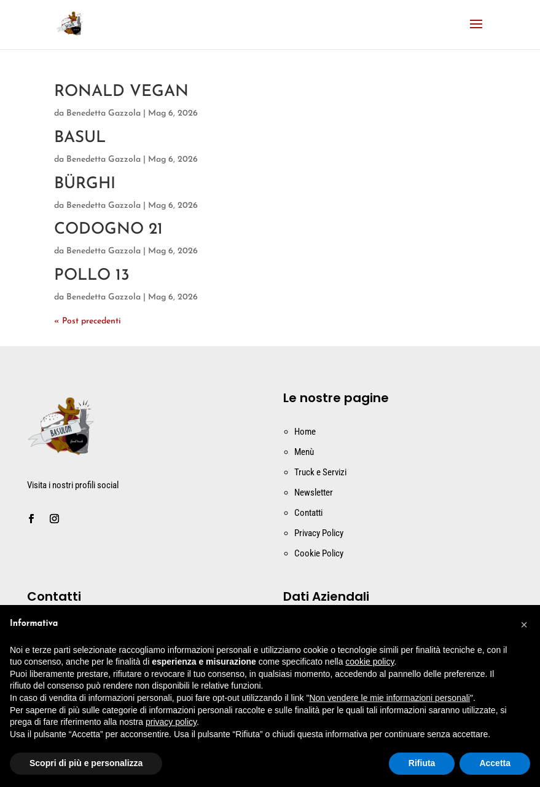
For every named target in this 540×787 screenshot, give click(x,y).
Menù (304, 451)
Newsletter (313, 492)
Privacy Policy (318, 533)
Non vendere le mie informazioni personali (389, 698)
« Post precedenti (87, 321)
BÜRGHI (84, 184)
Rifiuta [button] (422, 763)
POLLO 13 (92, 275)
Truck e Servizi (320, 472)
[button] (524, 625)
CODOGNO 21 (108, 229)
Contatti (308, 512)
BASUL (80, 138)
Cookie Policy (318, 553)
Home (305, 431)
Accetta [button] (495, 763)
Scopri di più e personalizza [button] (86, 763)
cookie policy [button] (369, 661)
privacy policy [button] (171, 722)
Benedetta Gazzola (103, 113)
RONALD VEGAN (121, 92)
